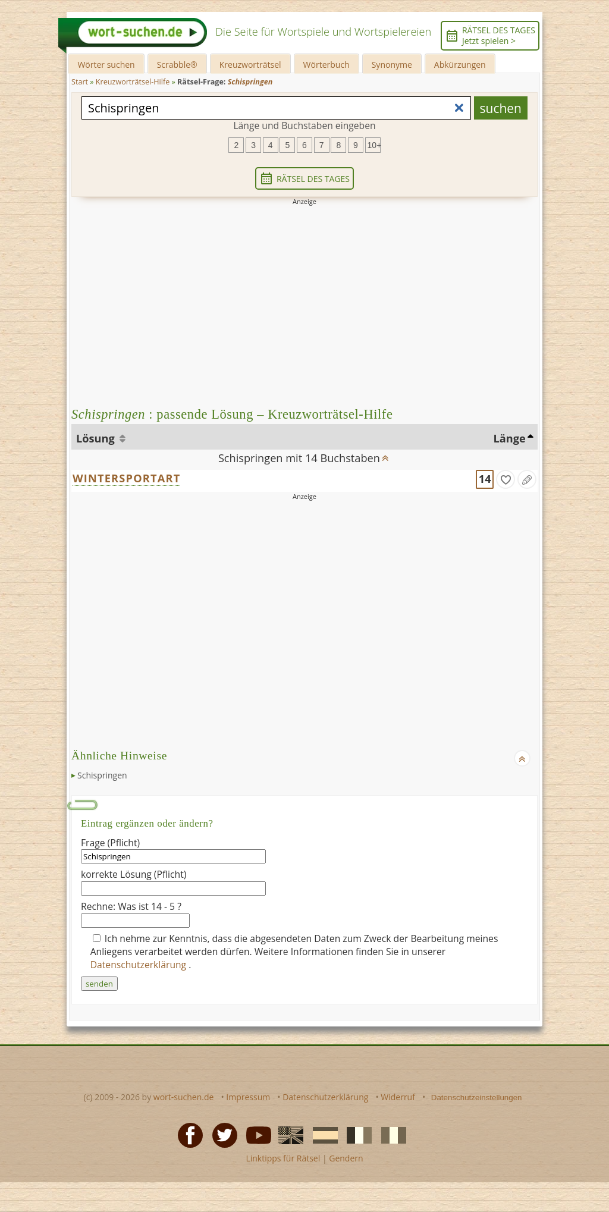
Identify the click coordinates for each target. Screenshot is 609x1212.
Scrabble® (177, 64)
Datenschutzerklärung (139, 964)
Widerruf (398, 1097)
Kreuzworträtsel (250, 64)
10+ (374, 145)
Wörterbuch (326, 64)
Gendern (346, 1158)
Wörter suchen (105, 64)
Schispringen (102, 775)
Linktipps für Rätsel (283, 1158)
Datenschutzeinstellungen (476, 1097)
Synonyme (392, 64)
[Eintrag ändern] (526, 479)
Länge (510, 438)
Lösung (96, 438)
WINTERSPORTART (126, 478)
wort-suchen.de (183, 1097)
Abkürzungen (460, 64)
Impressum (248, 1097)
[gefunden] (505, 479)
